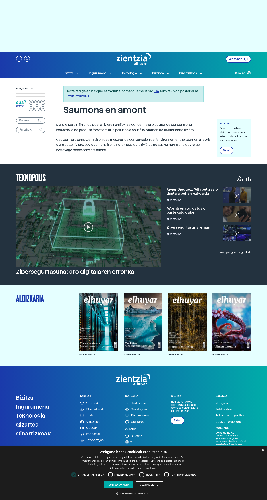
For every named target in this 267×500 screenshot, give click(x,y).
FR (43, 102)
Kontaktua (222, 427)
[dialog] (133, 473)
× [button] (263, 450)
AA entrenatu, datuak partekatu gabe (186, 210)
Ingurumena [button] (100, 73)
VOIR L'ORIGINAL (79, 96)
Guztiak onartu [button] (118, 484)
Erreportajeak (92, 440)
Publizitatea (224, 409)
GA (43, 108)
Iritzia (86, 416)
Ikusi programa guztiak (235, 252)
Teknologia (30, 415)
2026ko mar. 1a (87, 354)
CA (37, 108)
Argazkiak (90, 422)
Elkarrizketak (92, 409)
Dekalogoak (136, 409)
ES (37, 102)
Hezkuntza (135, 403)
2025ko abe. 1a (132, 354)
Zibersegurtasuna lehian (188, 227)
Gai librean (135, 422)
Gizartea (27, 424)
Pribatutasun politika (230, 415)
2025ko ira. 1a (175, 354)
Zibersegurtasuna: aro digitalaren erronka (75, 271)
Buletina (243, 73)
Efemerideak (137, 416)
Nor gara (222, 403)
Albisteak (89, 403)
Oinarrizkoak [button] (191, 73)
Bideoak (88, 428)
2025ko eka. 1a (220, 354)
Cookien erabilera (228, 421)
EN (31, 108)
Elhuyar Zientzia (24, 88)
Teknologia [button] (132, 73)
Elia (156, 91)
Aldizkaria (238, 59)
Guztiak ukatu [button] (149, 484)
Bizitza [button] (72, 73)
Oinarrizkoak (33, 433)
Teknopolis (31, 177)
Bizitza (25, 397)
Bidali (226, 150)
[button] (19, 58)
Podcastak (90, 434)
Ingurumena (32, 406)
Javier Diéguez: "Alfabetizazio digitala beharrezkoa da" (192, 191)
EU (31, 102)
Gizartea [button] (161, 73)
